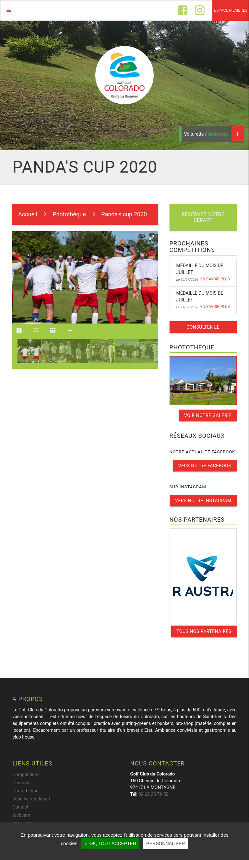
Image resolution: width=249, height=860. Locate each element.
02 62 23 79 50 (153, 794)
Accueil (27, 214)
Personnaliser (165, 843)
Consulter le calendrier (202, 328)
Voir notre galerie (207, 415)
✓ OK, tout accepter (110, 843)
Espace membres (230, 10)
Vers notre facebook (204, 465)
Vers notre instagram (203, 500)
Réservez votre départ (203, 217)
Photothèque (69, 214)
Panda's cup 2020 (124, 214)
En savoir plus (215, 279)
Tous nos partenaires (203, 631)
